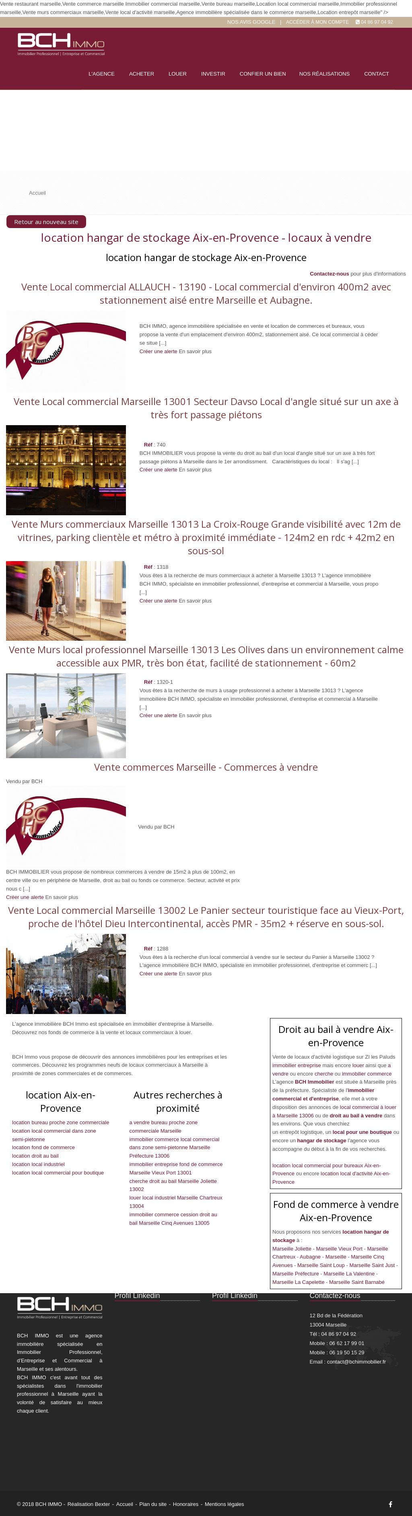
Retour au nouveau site (46, 222)
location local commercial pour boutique (58, 1173)
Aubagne (311, 1257)
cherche (325, 1074)
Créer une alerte (158, 351)
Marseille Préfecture (296, 1274)
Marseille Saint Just (372, 1265)
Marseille (336, 1257)
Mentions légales (224, 1504)
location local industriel (38, 1164)
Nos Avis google (251, 22)
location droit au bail (35, 1156)
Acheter (141, 74)
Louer (178, 74)
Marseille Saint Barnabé (357, 1282)
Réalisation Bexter (89, 1504)
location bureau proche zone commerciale (60, 1122)
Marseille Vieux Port (340, 1249)
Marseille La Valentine (349, 1274)
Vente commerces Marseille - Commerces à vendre (206, 766)
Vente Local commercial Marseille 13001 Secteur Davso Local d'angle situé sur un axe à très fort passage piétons (206, 408)
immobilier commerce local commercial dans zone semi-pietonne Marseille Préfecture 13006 (175, 1147)
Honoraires (186, 1504)
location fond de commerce (43, 1147)
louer (359, 1065)
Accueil (124, 1504)
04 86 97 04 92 (377, 22)
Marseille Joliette (292, 1249)
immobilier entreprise (297, 1065)
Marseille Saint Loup (321, 1265)
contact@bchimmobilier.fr (356, 1362)
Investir (213, 74)
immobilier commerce (367, 1074)
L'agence (102, 74)
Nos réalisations (324, 74)
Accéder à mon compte (317, 22)
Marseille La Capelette (299, 1282)
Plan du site (153, 1504)
